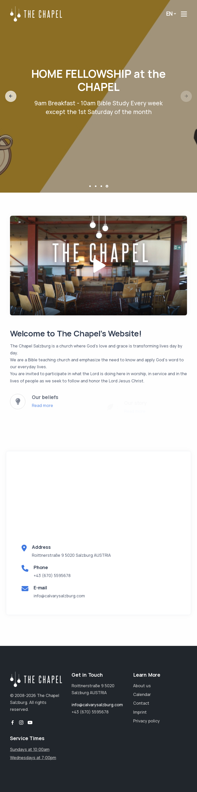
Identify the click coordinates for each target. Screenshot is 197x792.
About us (142, 686)
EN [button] (169, 13)
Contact (141, 703)
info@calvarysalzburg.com (59, 596)
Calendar (142, 694)
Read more (42, 410)
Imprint (140, 712)
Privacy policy (146, 721)
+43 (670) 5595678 (52, 575)
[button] (10, 96)
